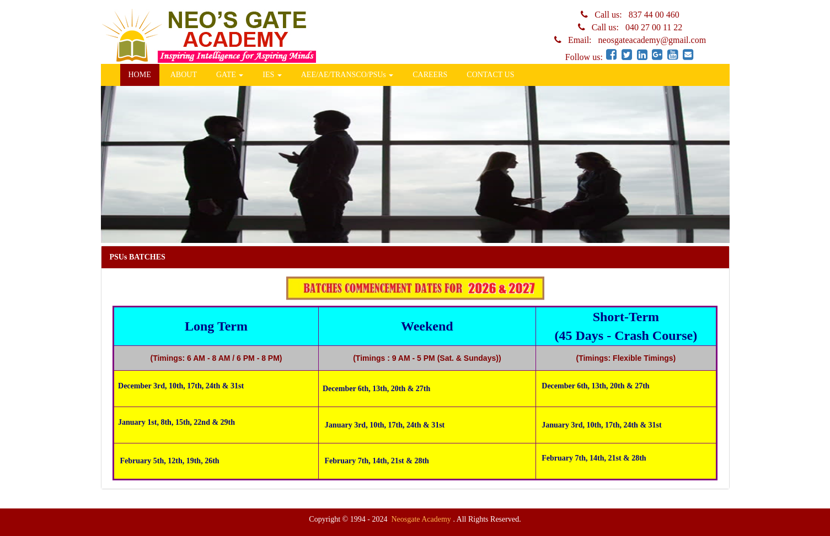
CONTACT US (490, 75)
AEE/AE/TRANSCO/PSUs (347, 75)
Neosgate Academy (422, 519)
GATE (229, 75)
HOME (139, 75)
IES (272, 75)
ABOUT (183, 75)
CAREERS (430, 75)
